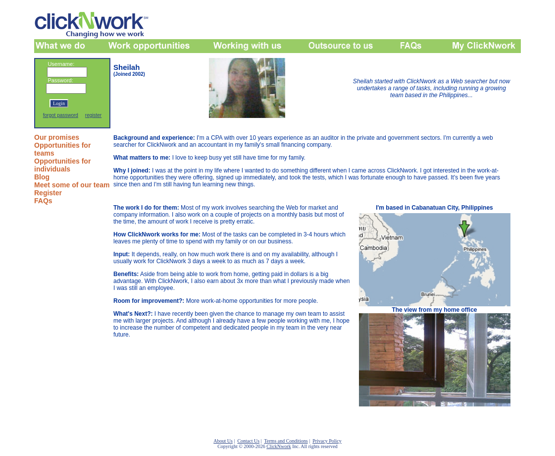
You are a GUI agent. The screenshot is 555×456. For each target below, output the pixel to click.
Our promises (56, 137)
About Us (223, 441)
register (93, 115)
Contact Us (248, 441)
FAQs (43, 201)
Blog (42, 177)
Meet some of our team (71, 185)
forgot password (60, 115)
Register (48, 193)
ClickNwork (278, 446)
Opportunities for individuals (62, 165)
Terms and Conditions (285, 441)
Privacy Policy (327, 441)
